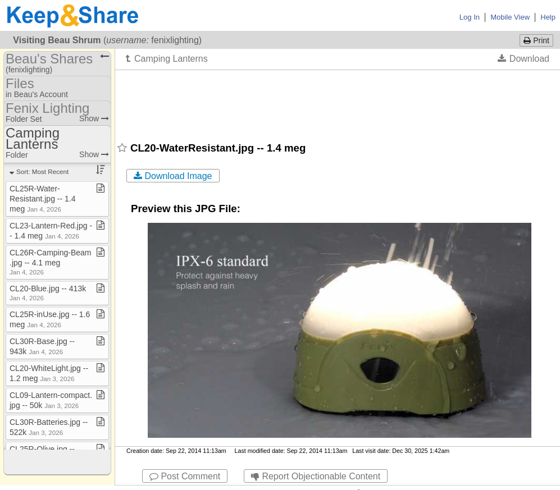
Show (94, 118)
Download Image (173, 176)
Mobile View (510, 17)
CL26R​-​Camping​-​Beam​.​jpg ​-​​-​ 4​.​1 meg (51, 262)
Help (548, 17)
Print (536, 40)
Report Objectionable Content (315, 476)
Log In (469, 17)
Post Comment (184, 476)
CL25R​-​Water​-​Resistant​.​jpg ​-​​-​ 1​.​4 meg (43, 198)
